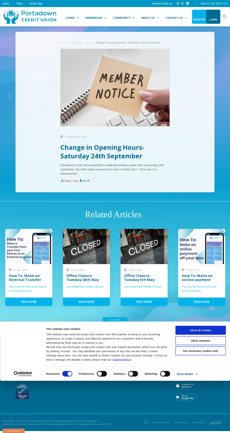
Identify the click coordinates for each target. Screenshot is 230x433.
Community (121, 17)
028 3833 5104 (218, 3)
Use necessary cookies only (200, 403)
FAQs (19, 3)
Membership (93, 17)
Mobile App (35, 3)
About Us (148, 17)
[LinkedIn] (187, 3)
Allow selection (200, 392)
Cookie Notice (121, 411)
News (6, 3)
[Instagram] (182, 3)
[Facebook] (178, 3)
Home (64, 42)
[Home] (29, 17)
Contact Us (174, 17)
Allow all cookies (200, 382)
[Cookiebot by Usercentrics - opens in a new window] (22, 426)
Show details (185, 426)
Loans (70, 17)
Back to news (115, 321)
